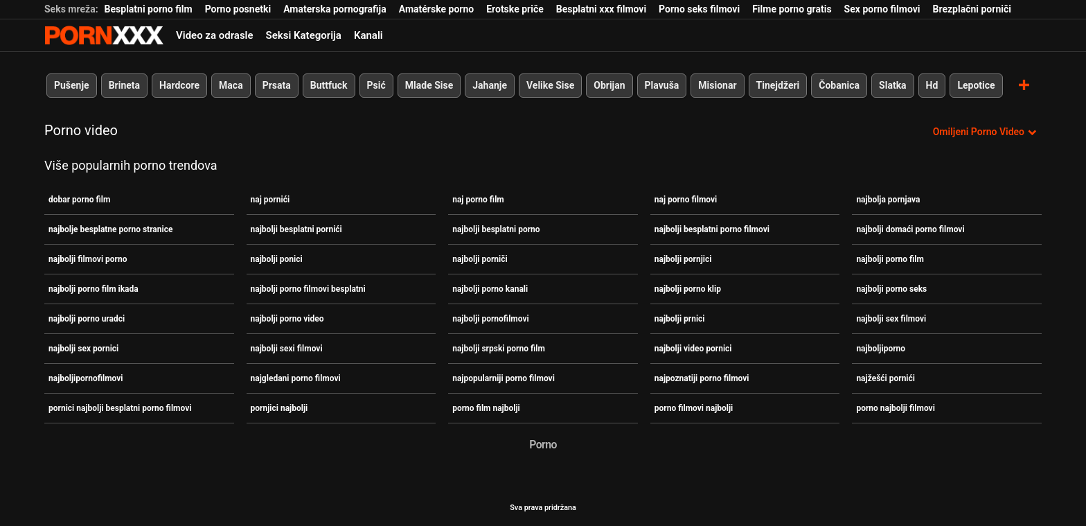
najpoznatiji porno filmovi (702, 378)
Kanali (368, 35)
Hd (932, 85)
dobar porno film (79, 199)
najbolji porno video (287, 319)
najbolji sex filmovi (891, 319)
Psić (376, 85)
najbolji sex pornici (83, 348)
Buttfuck (329, 85)
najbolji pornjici (683, 259)
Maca (231, 85)
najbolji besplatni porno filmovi (712, 229)
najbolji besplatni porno (496, 229)
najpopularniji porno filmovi (503, 378)
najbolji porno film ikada (93, 289)
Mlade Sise (429, 85)
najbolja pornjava (888, 199)
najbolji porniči (480, 259)
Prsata (276, 85)
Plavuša (662, 85)
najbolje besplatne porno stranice (110, 229)
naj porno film (478, 199)
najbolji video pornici (693, 348)
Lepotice (976, 85)
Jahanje (489, 85)
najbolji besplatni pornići (296, 229)
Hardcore (179, 85)
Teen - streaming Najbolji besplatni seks (103, 35)
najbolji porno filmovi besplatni (308, 289)
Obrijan (609, 85)
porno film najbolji (486, 408)
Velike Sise (550, 85)
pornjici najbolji (279, 408)
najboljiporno (880, 348)
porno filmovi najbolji (694, 408)
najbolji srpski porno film (498, 348)
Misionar (717, 85)
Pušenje (71, 85)
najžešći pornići (885, 378)
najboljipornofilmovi (85, 378)
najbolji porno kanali (490, 289)
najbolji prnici (680, 319)
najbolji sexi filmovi (287, 348)
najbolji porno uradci (86, 319)
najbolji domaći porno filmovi (910, 229)
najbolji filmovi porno (87, 259)
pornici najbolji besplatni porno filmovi (119, 408)
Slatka (893, 85)
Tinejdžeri (778, 85)
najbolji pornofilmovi (490, 319)
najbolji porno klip (688, 289)
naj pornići (270, 199)
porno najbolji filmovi (895, 408)
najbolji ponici (277, 259)
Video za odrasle (214, 35)
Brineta (124, 85)
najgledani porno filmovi (296, 378)
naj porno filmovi (686, 199)
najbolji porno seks (891, 289)
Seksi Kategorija (303, 35)
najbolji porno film (890, 259)
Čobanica (839, 85)
